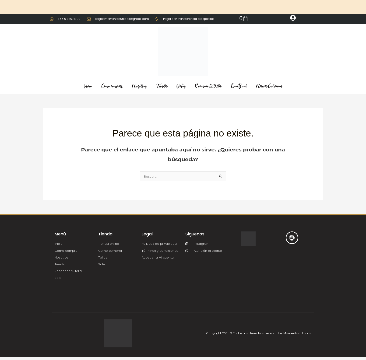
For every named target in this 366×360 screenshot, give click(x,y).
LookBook (239, 86)
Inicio (88, 86)
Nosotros (139, 86)
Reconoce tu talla (208, 86)
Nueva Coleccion (269, 86)
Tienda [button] (161, 86)
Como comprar (112, 86)
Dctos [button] (181, 86)
